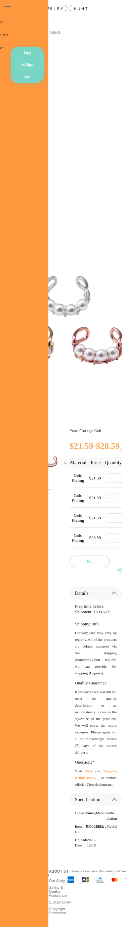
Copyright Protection (57, 911)
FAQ (90, 771)
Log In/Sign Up (27, 64)
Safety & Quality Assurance (58, 891)
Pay (89, 561)
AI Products (51, 32)
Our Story (57, 881)
